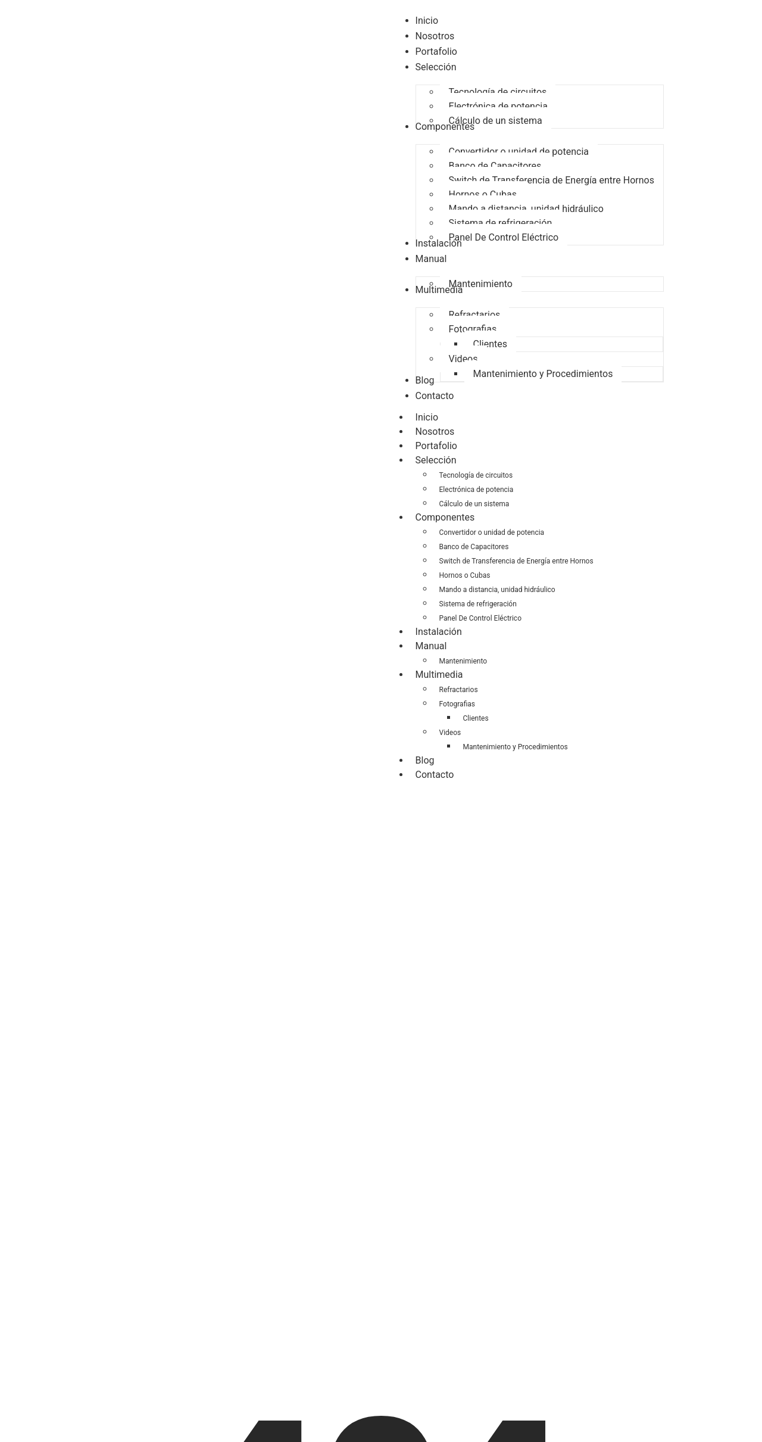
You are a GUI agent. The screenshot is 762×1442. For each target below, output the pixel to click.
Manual (437, 646)
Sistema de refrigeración (478, 604)
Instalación (439, 631)
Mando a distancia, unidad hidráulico (497, 589)
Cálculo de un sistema (474, 504)
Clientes (476, 718)
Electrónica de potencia (476, 489)
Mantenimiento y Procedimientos (515, 747)
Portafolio (436, 445)
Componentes (451, 517)
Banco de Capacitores (474, 547)
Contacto (435, 774)
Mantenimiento (463, 661)
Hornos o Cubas (465, 575)
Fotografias (457, 704)
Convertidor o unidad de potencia (492, 532)
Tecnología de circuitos (476, 475)
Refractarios (458, 690)
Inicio (427, 417)
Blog (425, 760)
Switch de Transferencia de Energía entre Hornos (516, 561)
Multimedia (445, 675)
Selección (442, 460)
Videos (450, 732)
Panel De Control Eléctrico (480, 618)
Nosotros (435, 431)
